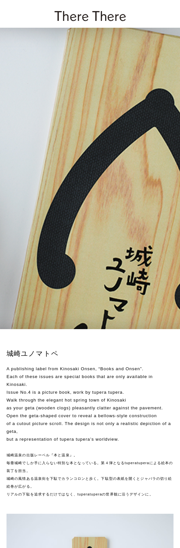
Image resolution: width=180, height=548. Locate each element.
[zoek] (167, 13)
